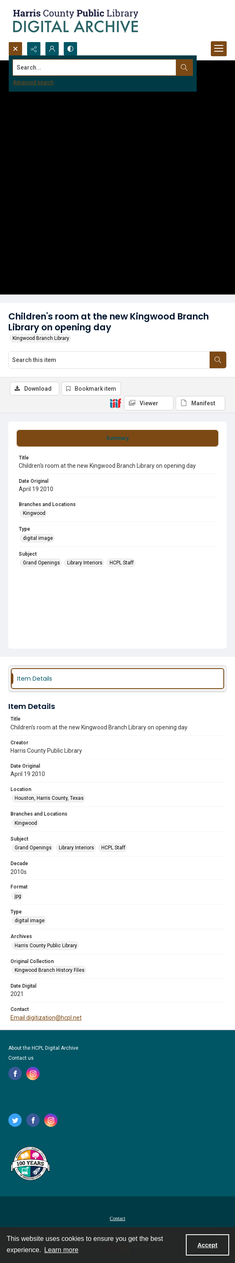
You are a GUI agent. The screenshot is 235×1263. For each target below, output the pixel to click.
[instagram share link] (33, 1073)
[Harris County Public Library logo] (29, 1164)
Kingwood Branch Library (40, 338)
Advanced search (33, 82)
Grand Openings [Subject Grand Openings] (41, 563)
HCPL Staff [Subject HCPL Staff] (122, 563)
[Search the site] (94, 67)
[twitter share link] (15, 1120)
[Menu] (219, 48)
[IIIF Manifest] (200, 403)
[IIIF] (115, 403)
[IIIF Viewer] (149, 403)
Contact (117, 1218)
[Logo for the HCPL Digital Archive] (75, 20)
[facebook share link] (15, 1073)
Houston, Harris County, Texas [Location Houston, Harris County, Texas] (49, 798)
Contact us (21, 1058)
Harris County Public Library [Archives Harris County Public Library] (46, 945)
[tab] (117, 438)
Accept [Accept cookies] (208, 1245)
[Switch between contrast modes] (70, 48)
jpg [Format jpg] (18, 896)
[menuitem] (117, 1218)
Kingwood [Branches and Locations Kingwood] (34, 513)
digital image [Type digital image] (38, 538)
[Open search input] (15, 48)
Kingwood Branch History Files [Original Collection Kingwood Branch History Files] (50, 970)
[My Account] (52, 48)
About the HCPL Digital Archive (43, 1048)
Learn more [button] (61, 1249)
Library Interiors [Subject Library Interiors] (84, 563)
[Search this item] (109, 360)
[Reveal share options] (33, 48)
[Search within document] (218, 360)
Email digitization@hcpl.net (46, 1017)
